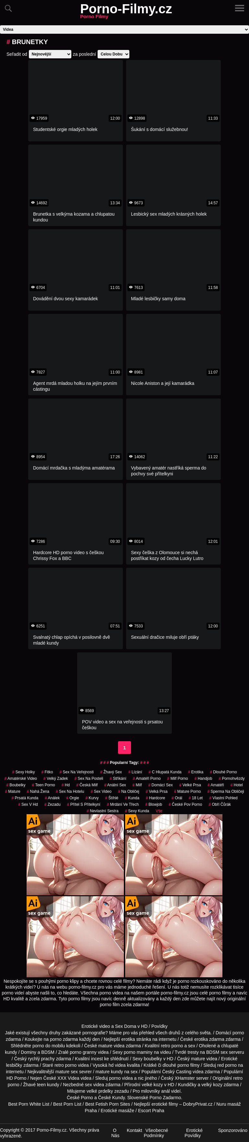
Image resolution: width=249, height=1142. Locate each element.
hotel (237, 785)
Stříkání (118, 778)
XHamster (185, 1078)
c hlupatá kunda (164, 772)
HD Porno (16, 1078)
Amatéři (216, 785)
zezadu (52, 804)
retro (238, 1078)
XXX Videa (68, 1078)
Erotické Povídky (193, 1133)
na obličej (128, 791)
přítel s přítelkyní (84, 804)
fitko (47, 772)
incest (97, 1058)
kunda (132, 798)
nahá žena (38, 791)
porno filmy (188, 1065)
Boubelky (15, 785)
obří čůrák (219, 804)
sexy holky (23, 772)
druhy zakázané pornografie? (78, 1032)
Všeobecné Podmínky (156, 1133)
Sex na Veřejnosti (77, 772)
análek (52, 798)
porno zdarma (64, 1039)
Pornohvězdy (231, 778)
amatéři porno (147, 778)
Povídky (159, 1026)
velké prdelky (100, 1091)
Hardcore (155, 798)
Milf (137, 785)
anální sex (115, 785)
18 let (196, 798)
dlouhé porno (223, 772)
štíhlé (111, 798)
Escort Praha (151, 1110)
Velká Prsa (156, 791)
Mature (12, 791)
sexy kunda (137, 811)
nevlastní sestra (102, 811)
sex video (101, 791)
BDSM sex (217, 1052)
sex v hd (28, 804)
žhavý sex (111, 772)
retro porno (172, 1045)
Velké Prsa (190, 785)
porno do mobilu (48, 1045)
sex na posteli (88, 778)
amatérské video (21, 778)
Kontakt (134, 1130)
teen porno (43, 785)
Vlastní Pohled (223, 798)
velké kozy (152, 1084)
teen (41, 1084)
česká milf (87, 785)
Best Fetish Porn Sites (107, 1104)
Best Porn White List (28, 1104)
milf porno (177, 778)
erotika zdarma (209, 1039)
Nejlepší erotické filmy (156, 1104)
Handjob (203, 778)
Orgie (72, 798)
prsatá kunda (24, 798)
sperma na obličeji (225, 791)
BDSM (47, 1052)
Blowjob (153, 804)
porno (238, 1032)
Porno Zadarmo (165, 1097)
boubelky (153, 1058)
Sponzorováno (232, 1130)
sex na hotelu (70, 791)
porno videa (121, 1078)
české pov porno (185, 804)
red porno (227, 1065)
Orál (177, 798)
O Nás (115, 1133)
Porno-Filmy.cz (126, 12)
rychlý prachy (41, 1058)
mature (105, 1045)
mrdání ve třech (123, 804)
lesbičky (14, 1065)
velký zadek (55, 778)
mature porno (187, 791)
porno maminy (138, 1052)
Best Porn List (67, 1104)
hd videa (117, 1065)
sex (88, 1084)
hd (66, 785)
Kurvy (92, 798)
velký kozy (211, 1084)
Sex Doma (125, 1026)
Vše (159, 811)
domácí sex (160, 785)
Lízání (135, 772)
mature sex (66, 1071)
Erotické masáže (117, 1110)
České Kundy (111, 1097)
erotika (195, 772)
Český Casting (176, 1071)
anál (165, 1091)
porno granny (83, 1052)
